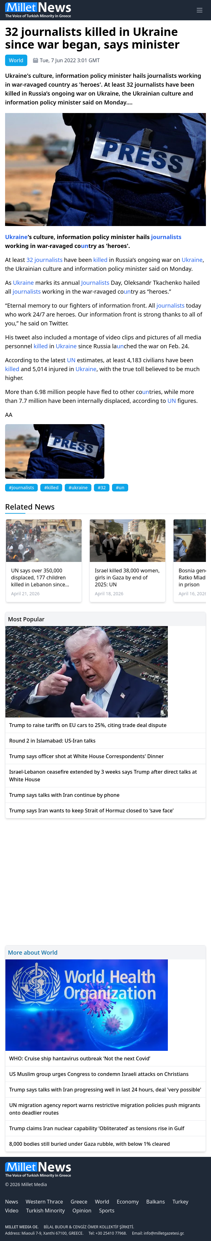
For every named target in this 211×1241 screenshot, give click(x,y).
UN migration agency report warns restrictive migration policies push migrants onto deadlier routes (104, 1109)
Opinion (81, 1210)
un (84, 246)
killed (100, 260)
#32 (102, 487)
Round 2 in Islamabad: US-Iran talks (52, 740)
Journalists (95, 282)
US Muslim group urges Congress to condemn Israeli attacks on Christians (98, 1074)
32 (29, 260)
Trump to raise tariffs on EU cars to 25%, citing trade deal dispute (88, 725)
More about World (32, 952)
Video (11, 1210)
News (11, 1201)
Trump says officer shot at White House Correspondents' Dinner (86, 756)
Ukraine (16, 237)
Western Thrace (44, 1201)
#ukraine (78, 487)
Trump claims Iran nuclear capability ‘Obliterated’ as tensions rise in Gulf (96, 1128)
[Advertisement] (105, 881)
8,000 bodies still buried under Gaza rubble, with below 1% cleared (89, 1143)
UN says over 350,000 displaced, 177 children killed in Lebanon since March (38, 577)
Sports (106, 1210)
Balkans (155, 1201)
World (102, 1201)
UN (71, 360)
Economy (128, 1201)
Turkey (180, 1201)
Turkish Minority (45, 1210)
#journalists (21, 487)
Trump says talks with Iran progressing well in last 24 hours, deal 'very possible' (105, 1089)
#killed (51, 487)
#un (120, 487)
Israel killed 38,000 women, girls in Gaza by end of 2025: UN (127, 577)
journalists (166, 237)
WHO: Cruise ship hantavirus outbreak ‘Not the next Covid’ (79, 1058)
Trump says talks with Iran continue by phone (64, 794)
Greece (79, 1201)
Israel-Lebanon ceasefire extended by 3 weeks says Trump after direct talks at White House (103, 775)
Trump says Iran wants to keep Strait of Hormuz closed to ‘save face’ (91, 810)
